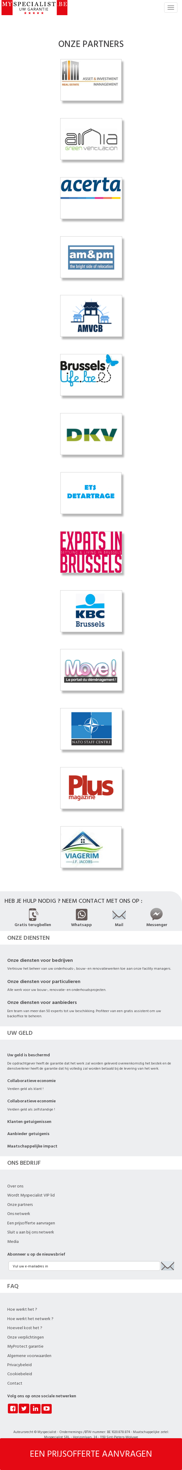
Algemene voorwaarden (29, 1356)
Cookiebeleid (19, 1374)
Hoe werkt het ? (22, 1309)
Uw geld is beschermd (28, 1055)
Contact (14, 1383)
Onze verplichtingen (25, 1337)
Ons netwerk (18, 1214)
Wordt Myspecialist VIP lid (31, 1195)
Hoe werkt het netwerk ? (30, 1319)
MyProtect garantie (25, 1346)
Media (13, 1242)
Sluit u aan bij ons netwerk (30, 1232)
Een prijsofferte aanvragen (31, 1223)
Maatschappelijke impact (32, 1146)
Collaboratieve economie (31, 1081)
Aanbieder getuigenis (28, 1134)
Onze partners (20, 1205)
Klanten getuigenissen (29, 1122)
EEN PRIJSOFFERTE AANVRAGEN (91, 1454)
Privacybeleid (19, 1365)
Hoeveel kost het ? (24, 1328)
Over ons (15, 1186)
